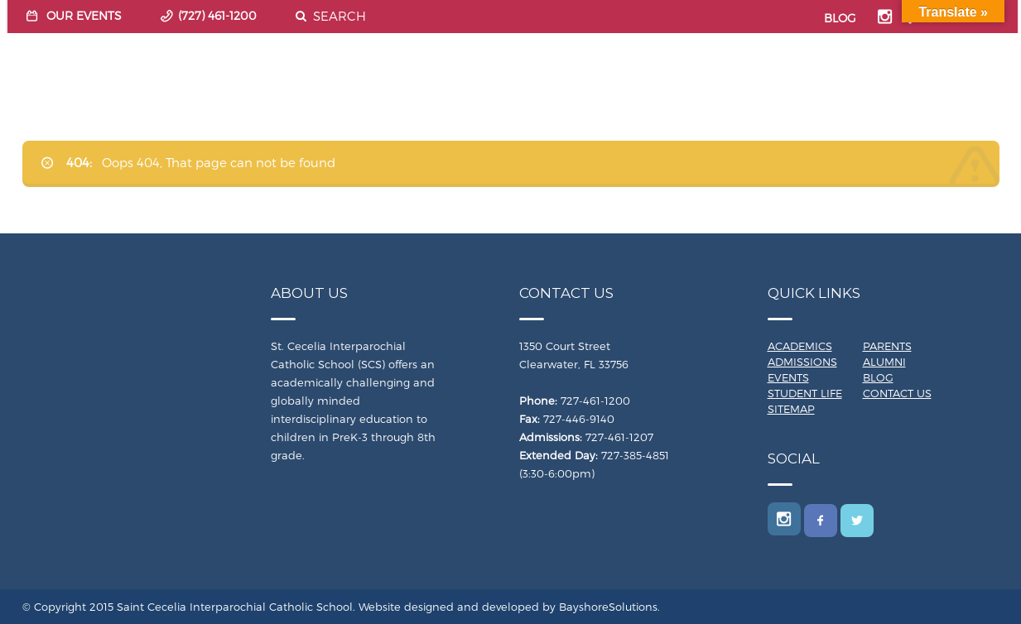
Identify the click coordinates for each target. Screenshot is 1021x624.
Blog (878, 377)
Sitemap (791, 408)
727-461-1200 (595, 400)
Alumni (884, 361)
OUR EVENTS (84, 15)
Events (788, 377)
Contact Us (897, 393)
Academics (800, 346)
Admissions (802, 361)
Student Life (805, 393)
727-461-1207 (619, 437)
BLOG (840, 18)
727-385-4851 (635, 455)
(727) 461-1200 (217, 15)
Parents (887, 346)
